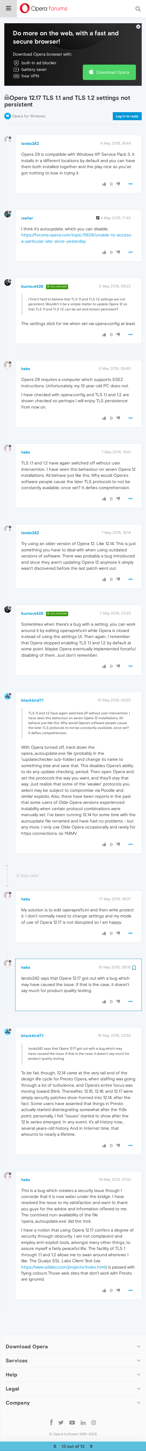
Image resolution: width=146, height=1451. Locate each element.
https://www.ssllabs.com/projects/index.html (63, 1249)
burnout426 (32, 269)
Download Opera (112, 54)
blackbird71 (32, 682)
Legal (12, 1371)
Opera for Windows (28, 98)
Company (18, 1385)
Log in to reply (127, 99)
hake (25, 351)
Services (16, 1343)
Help (11, 1357)
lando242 (30, 126)
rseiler (27, 200)
